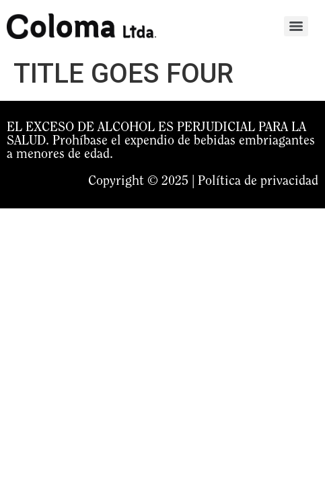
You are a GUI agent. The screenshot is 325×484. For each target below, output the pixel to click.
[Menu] (296, 26)
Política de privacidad (258, 181)
